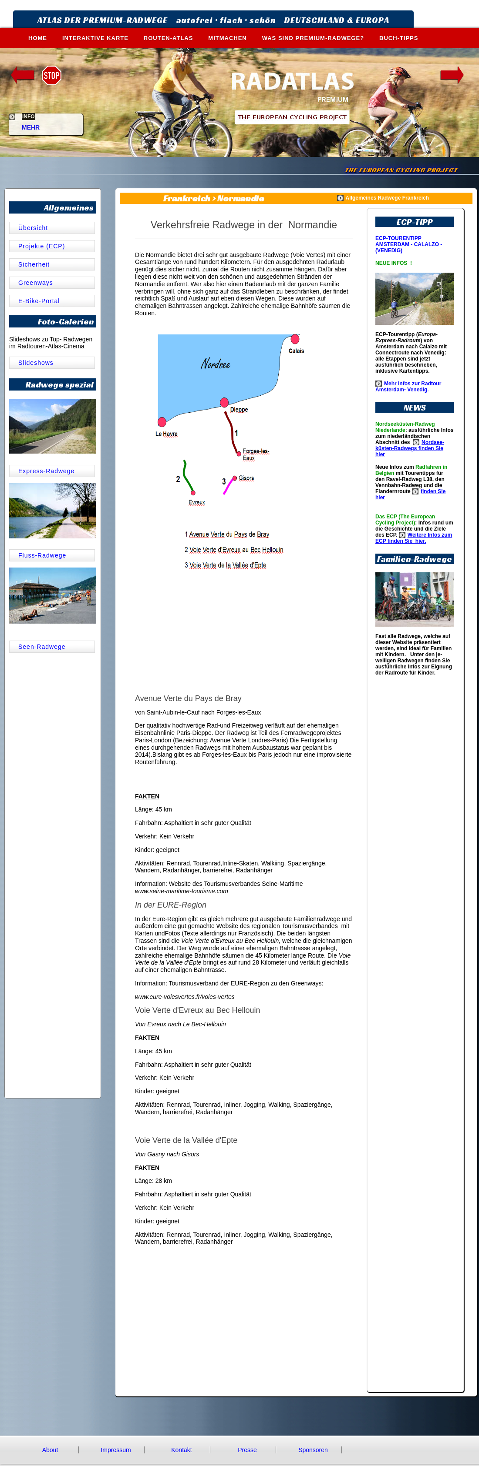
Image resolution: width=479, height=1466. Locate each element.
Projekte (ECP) (41, 246)
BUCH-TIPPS (398, 38)
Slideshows (36, 362)
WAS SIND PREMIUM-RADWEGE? (313, 38)
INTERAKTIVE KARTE (95, 38)
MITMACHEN (227, 38)
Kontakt (181, 1449)
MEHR (31, 124)
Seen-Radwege (42, 646)
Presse (247, 1449)
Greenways (35, 282)
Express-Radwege (46, 471)
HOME (37, 38)
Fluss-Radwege (42, 555)
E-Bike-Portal (39, 300)
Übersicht (34, 227)
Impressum (116, 1449)
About (50, 1449)
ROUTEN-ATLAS (168, 38)
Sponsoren (313, 1449)
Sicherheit (34, 264)
